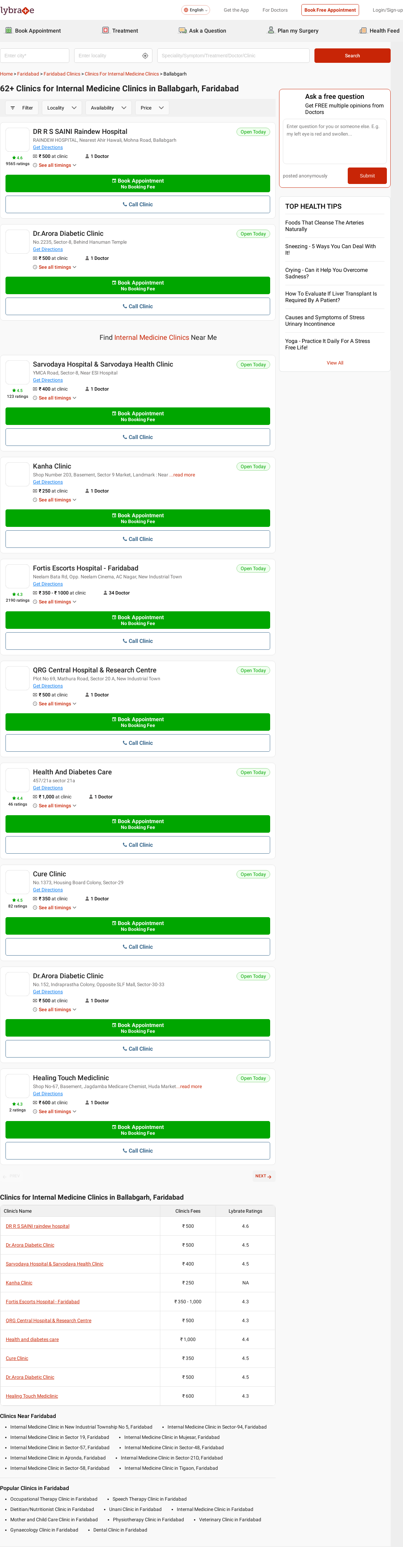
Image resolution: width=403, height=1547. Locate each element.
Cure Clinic (49, 874)
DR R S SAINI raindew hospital (80, 131)
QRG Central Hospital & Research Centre (95, 671)
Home (6, 74)
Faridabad (28, 74)
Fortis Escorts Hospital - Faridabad (85, 569)
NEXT (273, 1177)
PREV (11, 1177)
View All (345, 363)
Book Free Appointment (330, 10)
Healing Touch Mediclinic (71, 1078)
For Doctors (275, 10)
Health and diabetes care (72, 773)
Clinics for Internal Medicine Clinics (122, 74)
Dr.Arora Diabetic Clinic (68, 233)
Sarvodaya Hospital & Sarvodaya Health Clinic (103, 365)
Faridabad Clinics (62, 74)
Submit (379, 175)
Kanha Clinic (52, 467)
